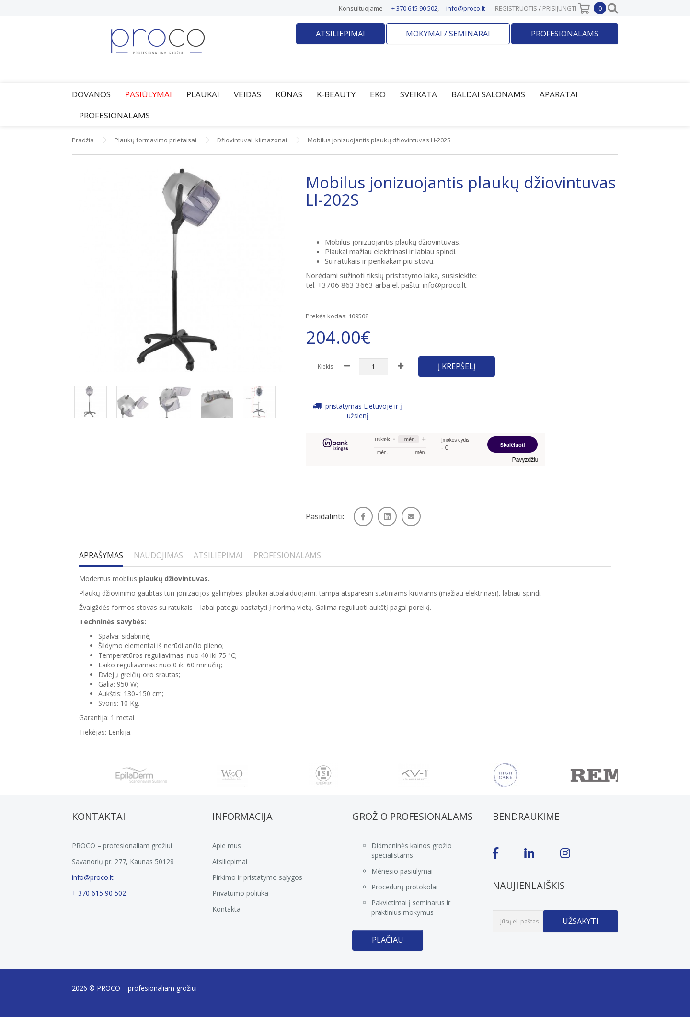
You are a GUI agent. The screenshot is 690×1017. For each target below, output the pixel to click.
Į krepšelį (456, 366)
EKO (378, 94)
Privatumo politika (240, 893)
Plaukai (202, 94)
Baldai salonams (488, 94)
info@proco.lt (465, 8)
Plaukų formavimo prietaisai (155, 140)
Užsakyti (580, 921)
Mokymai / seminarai (448, 33)
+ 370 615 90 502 (414, 8)
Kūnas (289, 94)
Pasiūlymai (148, 94)
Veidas (247, 94)
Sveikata (418, 94)
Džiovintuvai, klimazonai (252, 140)
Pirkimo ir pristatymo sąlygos (257, 877)
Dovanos (91, 94)
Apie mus (226, 845)
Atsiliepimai (340, 33)
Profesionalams (564, 33)
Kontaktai (227, 908)
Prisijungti (559, 8)
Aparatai (559, 94)
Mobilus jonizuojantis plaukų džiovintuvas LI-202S (379, 140)
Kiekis (325, 366)
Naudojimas (158, 555)
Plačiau (387, 940)
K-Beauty (336, 94)
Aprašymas (101, 555)
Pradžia (83, 140)
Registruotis (516, 8)
